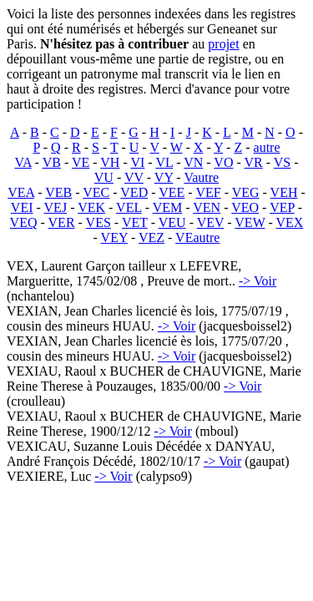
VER (61, 222)
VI (137, 162)
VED (134, 192)
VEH (284, 192)
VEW (250, 222)
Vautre (201, 177)
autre (267, 147)
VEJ (56, 207)
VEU (172, 222)
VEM (168, 207)
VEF (207, 192)
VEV (211, 222)
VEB (58, 192)
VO (223, 162)
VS (282, 162)
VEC (96, 192)
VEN (206, 207)
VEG (246, 192)
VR (254, 162)
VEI (22, 207)
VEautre (197, 237)
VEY (114, 237)
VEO (245, 207)
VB (52, 162)
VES (98, 222)
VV (134, 177)
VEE (171, 192)
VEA (21, 192)
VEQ (24, 222)
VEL (129, 207)
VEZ (151, 237)
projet (223, 44)
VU (104, 177)
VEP (282, 207)
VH (109, 162)
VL (164, 162)
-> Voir (257, 281)
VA (22, 162)
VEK (91, 207)
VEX (290, 222)
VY (164, 177)
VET (135, 222)
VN (193, 162)
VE (80, 162)
